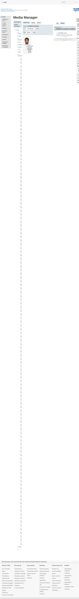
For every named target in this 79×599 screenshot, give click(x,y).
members (20, 55)
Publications (5, 34)
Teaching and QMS (7, 585)
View (57, 23)
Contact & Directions (7, 595)
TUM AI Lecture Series (4, 24)
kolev (21, 251)
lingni (21, 281)
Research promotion (20, 580)
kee (21, 229)
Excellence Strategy (20, 573)
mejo (21, 314)
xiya (21, 514)
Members (4, 28)
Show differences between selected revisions (65, 39)
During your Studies (45, 587)
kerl (21, 233)
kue (21, 259)
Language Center (69, 586)
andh (21, 63)
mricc (21, 325)
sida (21, 407)
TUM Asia (67, 573)
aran (21, 66)
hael (21, 200)
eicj (20, 42)
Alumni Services (56, 580)
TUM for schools (56, 587)
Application (43, 580)
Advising (42, 578)
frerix (21, 170)
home (20, 47)
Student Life (55, 569)
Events (54, 578)
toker (21, 448)
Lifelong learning (44, 569)
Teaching (4, 37)
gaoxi (21, 177)
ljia (21, 285)
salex (21, 370)
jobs (20, 51)
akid (21, 59)
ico (19, 49)
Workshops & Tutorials (5, 46)
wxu (21, 511)
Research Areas (4, 31)
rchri (21, 362)
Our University (6, 569)
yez (21, 525)
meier (21, 307)
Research (18, 565)
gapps (20, 44)
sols (21, 411)
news (20, 546)
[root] (17, 29)
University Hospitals (7, 583)
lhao (21, 277)
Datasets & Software (5, 42)
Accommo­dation (56, 571)
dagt (21, 122)
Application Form (5, 20)
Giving (4, 590)
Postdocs (17, 585)
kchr (21, 225)
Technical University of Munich (8, 11)
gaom (21, 174)
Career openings (19, 587)
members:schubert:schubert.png (66, 29)
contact (19, 33)
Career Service (56, 583)
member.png (29, 46)
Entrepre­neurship (31, 569)
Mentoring (54, 585)
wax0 (21, 485)
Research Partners (20, 578)
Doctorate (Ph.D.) (19, 583)
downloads (20, 39)
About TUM (6, 565)
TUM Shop (55, 590)
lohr (21, 292)
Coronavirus (5, 573)
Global (66, 565)
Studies (42, 565)
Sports (54, 573)
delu (21, 126)
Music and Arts (56, 576)
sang (21, 373)
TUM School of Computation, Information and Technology (14, 10)
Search (39, 22)
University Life (57, 565)
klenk (21, 240)
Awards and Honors (7, 580)
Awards (4, 39)
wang (21, 477)
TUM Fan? (5, 592)
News (3, 571)
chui (21, 103)
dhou (21, 137)
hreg (21, 218)
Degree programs (44, 571)
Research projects (20, 576)
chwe (21, 107)
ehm (21, 148)
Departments (5, 578)
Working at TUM (6, 587)
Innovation (31, 565)
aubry (21, 70)
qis (21, 351)
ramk (21, 359)
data (20, 36)
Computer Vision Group (6, 9)
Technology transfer (32, 571)
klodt (21, 244)
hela (21, 211)
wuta (21, 507)
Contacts (29, 578)
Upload (33, 22)
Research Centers (20, 571)
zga (21, 533)
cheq (21, 96)
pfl (21, 348)
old (21, 340)
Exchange (67, 580)
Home (3, 16)
